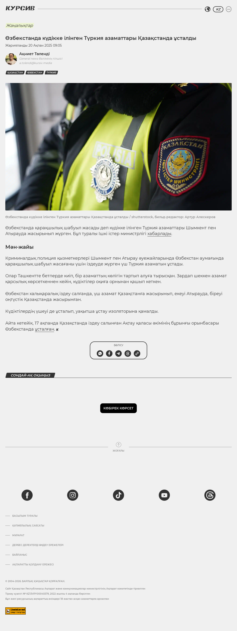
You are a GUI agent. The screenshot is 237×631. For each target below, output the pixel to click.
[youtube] (164, 495)
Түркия (51, 72)
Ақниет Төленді (34, 54)
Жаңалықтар (19, 25)
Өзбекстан (34, 72)
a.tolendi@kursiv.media (35, 63)
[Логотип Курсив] (20, 8)
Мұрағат (18, 535)
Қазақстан (15, 72)
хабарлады (159, 233)
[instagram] (72, 495)
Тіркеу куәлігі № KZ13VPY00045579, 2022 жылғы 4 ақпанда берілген (47, 593)
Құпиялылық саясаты (28, 525)
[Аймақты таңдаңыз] (208, 9)
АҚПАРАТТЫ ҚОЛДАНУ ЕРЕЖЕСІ (33, 564)
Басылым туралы (24, 516)
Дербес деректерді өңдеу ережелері (37, 545)
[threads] (209, 495)
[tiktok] (118, 495)
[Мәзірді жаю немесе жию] (229, 9)
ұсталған (44, 329)
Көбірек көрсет (118, 408)
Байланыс (19, 555)
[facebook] (27, 495)
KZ (218, 9)
